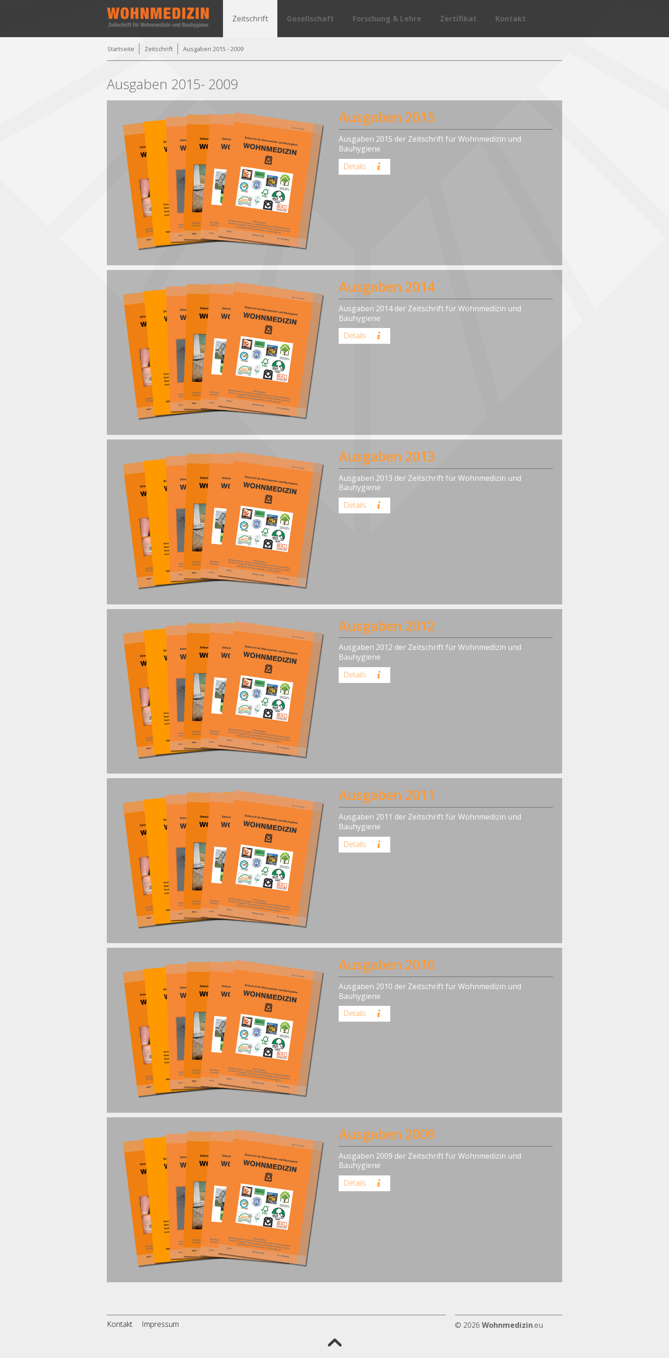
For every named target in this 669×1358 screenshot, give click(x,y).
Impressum (160, 1324)
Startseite (120, 49)
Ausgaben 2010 (387, 964)
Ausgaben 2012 (387, 626)
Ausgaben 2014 (387, 286)
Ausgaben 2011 (387, 795)
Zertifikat (458, 18)
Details (363, 166)
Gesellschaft (310, 18)
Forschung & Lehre (387, 18)
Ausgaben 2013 (387, 456)
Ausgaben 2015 (387, 117)
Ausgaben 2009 (387, 1134)
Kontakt (510, 18)
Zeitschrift (250, 18)
